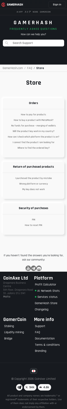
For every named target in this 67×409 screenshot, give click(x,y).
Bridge (8, 338)
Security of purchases (33, 208)
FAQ (37, 332)
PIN (33, 219)
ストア (27, 12)
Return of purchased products (33, 167)
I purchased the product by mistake (33, 178)
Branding (40, 351)
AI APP (20, 12)
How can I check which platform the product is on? (33, 136)
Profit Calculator (45, 284)
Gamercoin (45, 12)
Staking (9, 326)
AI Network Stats (47, 291)
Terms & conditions (47, 345)
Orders (33, 103)
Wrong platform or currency (33, 183)
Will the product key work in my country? (33, 131)
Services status (46, 297)
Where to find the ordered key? (34, 148)
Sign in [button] (57, 4)
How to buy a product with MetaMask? (33, 120)
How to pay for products (33, 114)
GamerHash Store (46, 303)
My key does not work (33, 189)
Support (40, 326)
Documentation (45, 338)
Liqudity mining (14, 332)
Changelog (41, 309)
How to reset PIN (33, 225)
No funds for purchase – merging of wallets (33, 125)
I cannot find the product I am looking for (33, 142)
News (35, 12)
